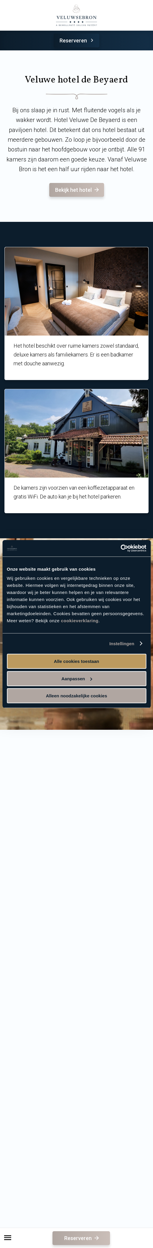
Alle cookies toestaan (76, 661)
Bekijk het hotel (77, 190)
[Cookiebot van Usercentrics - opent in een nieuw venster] (120, 548)
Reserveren (77, 40)
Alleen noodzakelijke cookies (76, 695)
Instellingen (121, 643)
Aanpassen (76, 678)
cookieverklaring (79, 620)
